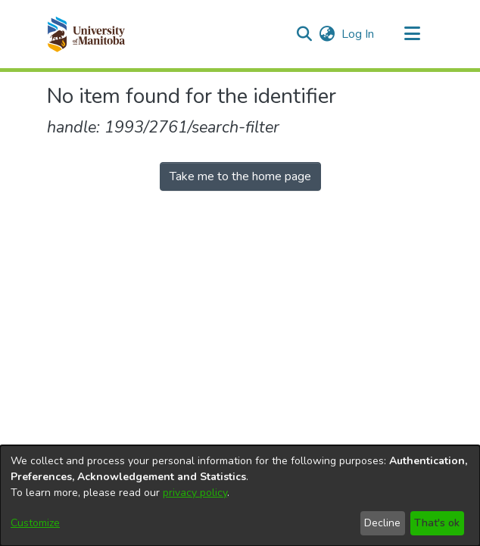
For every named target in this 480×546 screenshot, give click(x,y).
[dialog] (240, 495)
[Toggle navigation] (412, 34)
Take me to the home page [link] (240, 176)
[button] (86, 34)
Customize (35, 523)
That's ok (437, 523)
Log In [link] (358, 34)
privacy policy (195, 492)
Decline (382, 523)
